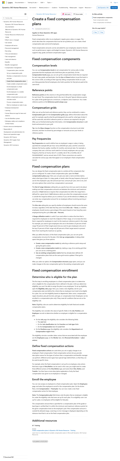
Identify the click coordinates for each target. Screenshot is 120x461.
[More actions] (86, 14)
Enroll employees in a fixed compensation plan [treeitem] (14, 88)
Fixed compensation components (102, 17)
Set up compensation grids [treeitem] (14, 73)
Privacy (41, 455)
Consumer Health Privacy (54, 455)
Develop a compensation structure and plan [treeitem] (17, 77)
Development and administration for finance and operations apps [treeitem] (14, 133)
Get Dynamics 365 (103, 7)
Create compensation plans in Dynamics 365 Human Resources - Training (53, 430)
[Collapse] (25, 14)
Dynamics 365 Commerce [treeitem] (11, 145)
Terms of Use (68, 455)
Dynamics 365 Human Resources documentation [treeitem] (14, 25)
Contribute (33, 455)
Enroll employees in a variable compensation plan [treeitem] (15, 93)
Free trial (114, 7)
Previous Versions (17, 455)
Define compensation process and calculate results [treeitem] (16, 98)
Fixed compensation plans (100, 20)
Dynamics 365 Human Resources (46, 14)
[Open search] (111, 2)
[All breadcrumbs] (34, 14)
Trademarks (77, 455)
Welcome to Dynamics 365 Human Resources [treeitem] (15, 31)
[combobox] (15, 17)
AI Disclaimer (6, 455)
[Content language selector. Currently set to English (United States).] (10, 450)
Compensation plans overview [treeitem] (15, 70)
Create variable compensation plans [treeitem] (17, 84)
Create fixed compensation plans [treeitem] (16, 81)
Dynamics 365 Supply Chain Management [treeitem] (12, 141)
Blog (25, 455)
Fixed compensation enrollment (102, 22)
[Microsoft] (3, 2)
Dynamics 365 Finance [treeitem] (10, 137)
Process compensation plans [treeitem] (15, 102)
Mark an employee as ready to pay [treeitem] (17, 105)
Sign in (116, 2)
